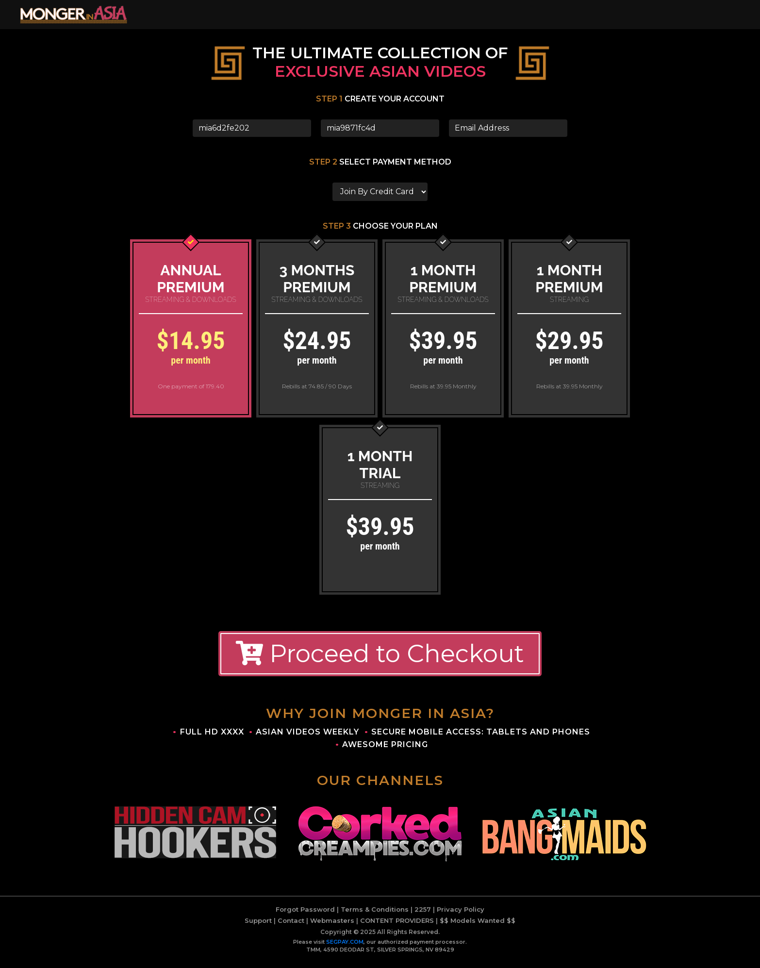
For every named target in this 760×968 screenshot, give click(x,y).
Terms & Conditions (375, 915)
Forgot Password (305, 915)
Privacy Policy (460, 915)
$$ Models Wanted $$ (477, 927)
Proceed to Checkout (380, 660)
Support (258, 927)
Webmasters (332, 927)
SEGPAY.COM (344, 948)
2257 (422, 915)
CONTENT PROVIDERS (397, 927)
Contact (291, 927)
